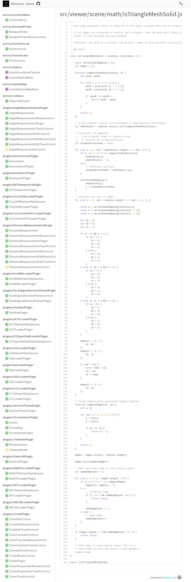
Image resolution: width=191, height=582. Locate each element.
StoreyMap (16, 427)
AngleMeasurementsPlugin (26, 123)
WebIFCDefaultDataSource (26, 473)
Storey (13, 422)
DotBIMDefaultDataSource (26, 278)
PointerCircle (17, 49)
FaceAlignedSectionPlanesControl (31, 295)
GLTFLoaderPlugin (21, 329)
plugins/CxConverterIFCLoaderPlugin (27, 213)
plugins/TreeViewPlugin (18, 439)
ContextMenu (17, 20)
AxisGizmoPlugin (20, 178)
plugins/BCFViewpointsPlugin (22, 184)
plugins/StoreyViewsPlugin (20, 417)
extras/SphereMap (15, 84)
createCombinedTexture (24, 72)
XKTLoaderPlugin (20, 495)
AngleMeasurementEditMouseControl (33, 139)
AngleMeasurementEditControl (29, 134)
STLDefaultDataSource (23, 393)
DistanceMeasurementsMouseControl (33, 235)
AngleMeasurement (21, 113)
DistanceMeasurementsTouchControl (33, 246)
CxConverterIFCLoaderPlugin (27, 218)
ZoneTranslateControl (23, 535)
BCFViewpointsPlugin (23, 190)
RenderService (18, 444)
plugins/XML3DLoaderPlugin (21, 502)
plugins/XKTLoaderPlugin (19, 485)
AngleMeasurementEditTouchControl (33, 144)
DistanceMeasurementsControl (29, 267)
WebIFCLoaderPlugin (22, 478)
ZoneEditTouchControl (24, 529)
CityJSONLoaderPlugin (23, 207)
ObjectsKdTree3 (19, 101)
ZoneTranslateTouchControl (27, 545)
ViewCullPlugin (18, 461)
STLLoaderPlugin (20, 399)
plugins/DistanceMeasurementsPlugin (27, 225)
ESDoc (173, 577)
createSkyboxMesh (21, 77)
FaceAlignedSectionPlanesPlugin (30, 301)
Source (30, 4)
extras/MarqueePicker (17, 26)
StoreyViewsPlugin (21, 433)
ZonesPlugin (17, 561)
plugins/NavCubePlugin (18, 365)
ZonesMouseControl (22, 555)
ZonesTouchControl (22, 576)
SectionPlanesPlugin (22, 411)
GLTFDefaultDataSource (24, 324)
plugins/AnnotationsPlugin (20, 156)
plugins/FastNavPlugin (17, 307)
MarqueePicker (18, 32)
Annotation (16, 161)
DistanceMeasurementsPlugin (28, 241)
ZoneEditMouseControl (24, 524)
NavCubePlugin (19, 370)
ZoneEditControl (20, 519)
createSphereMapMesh (23, 89)
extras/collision (13, 96)
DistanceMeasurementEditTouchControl (35, 262)
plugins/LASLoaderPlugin (19, 348)
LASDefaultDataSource (23, 353)
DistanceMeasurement (23, 230)
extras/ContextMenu (16, 15)
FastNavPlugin (18, 312)
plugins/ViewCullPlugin (18, 456)
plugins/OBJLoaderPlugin (19, 376)
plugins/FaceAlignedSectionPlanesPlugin (29, 290)
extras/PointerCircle (16, 43)
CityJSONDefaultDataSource (27, 201)
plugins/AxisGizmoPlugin (19, 173)
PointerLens (17, 60)
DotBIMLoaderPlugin (22, 284)
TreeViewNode (18, 450)
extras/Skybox (12, 67)
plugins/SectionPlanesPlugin (21, 405)
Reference (17, 4)
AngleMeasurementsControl (27, 149)
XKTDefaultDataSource (24, 490)
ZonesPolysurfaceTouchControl (29, 571)
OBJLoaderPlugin (20, 382)
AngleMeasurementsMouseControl (31, 118)
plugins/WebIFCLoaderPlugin (21, 468)
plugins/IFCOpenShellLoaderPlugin (25, 336)
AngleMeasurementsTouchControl (31, 128)
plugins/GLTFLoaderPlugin (20, 319)
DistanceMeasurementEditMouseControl (35, 256)
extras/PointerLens (15, 55)
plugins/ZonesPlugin (16, 514)
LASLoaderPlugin (20, 358)
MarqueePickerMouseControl (27, 37)
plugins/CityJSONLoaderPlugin (23, 196)
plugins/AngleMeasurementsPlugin (25, 108)
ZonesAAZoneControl (23, 550)
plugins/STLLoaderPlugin (19, 388)
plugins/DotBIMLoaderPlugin (21, 273)
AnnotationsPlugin (21, 166)
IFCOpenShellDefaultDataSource (30, 341)
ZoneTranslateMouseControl (27, 540)
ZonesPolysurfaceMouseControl (29, 566)
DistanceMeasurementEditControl (31, 251)
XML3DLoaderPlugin (22, 507)
